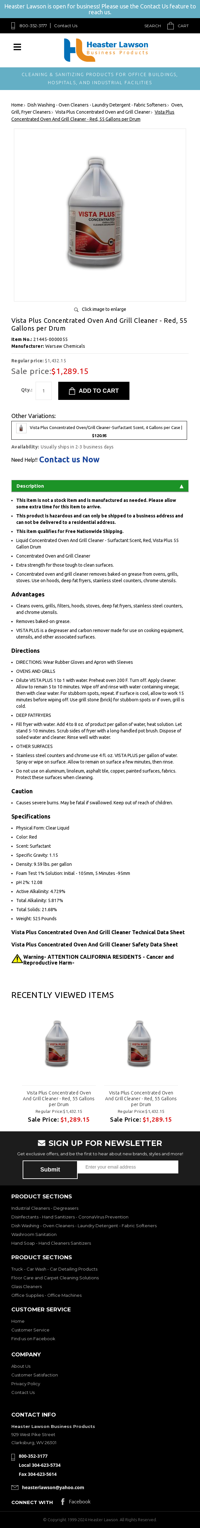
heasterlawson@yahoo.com (53, 1487)
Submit (50, 1169)
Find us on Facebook (33, 1338)
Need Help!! (24, 459)
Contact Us (65, 25)
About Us (20, 1366)
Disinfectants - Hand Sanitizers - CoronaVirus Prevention (69, 1216)
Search (152, 25)
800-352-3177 (33, 25)
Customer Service (30, 1329)
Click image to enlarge (104, 309)
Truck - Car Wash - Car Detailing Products (54, 1269)
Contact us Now (69, 460)
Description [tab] (100, 486)
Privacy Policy (25, 1383)
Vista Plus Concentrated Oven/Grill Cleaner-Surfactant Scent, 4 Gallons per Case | (99, 430)
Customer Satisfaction (34, 1374)
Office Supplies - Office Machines (46, 1295)
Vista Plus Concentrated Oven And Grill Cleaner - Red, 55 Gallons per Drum (59, 1098)
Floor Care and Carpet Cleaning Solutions (55, 1277)
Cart (183, 25)
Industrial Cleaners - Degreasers (44, 1208)
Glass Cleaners (26, 1286)
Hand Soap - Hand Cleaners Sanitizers (51, 1243)
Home (18, 1321)
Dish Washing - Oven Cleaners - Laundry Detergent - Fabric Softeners (84, 1225)
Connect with (32, 1502)
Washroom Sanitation (34, 1234)
